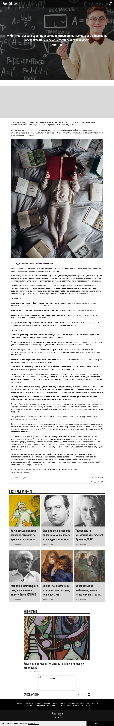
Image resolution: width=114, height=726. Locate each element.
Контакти (27, 703)
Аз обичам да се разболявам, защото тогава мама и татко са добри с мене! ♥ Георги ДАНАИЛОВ (88, 594)
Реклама (17, 703)
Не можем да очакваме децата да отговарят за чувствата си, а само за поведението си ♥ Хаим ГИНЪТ (23, 539)
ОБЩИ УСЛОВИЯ (58, 703)
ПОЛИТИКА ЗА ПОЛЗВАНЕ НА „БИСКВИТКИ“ (75, 705)
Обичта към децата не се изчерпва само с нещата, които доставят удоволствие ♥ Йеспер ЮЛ (56, 594)
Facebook (91, 481)
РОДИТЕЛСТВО (57, 45)
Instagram (101, 481)
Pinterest (58, 717)
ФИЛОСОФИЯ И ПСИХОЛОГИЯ (32, 671)
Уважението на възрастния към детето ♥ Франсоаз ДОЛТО (89, 535)
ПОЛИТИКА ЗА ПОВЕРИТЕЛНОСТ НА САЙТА (39, 705)
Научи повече (33, 724)
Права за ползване (42, 703)
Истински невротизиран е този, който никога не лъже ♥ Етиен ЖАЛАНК (24, 590)
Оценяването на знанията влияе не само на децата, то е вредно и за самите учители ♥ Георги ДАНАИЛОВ (56, 539)
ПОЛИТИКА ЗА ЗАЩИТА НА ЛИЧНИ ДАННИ (83, 703)
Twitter (95, 481)
